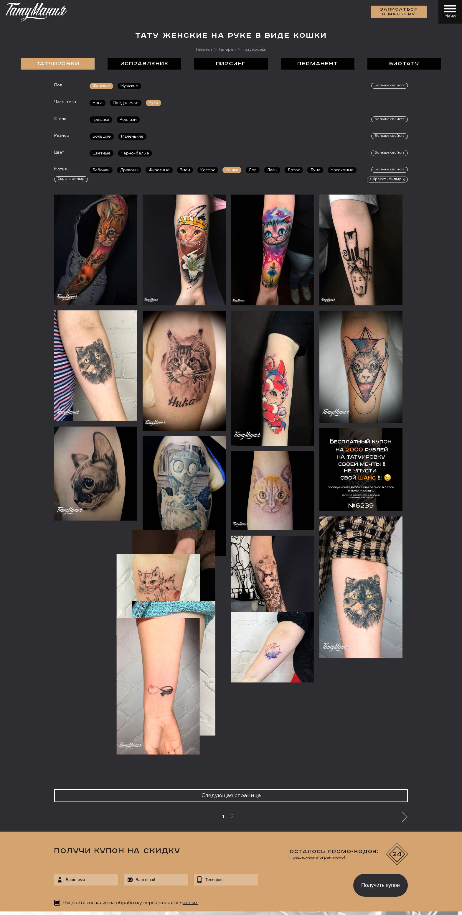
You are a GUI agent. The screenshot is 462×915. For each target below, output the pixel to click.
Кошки (231, 170)
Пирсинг (231, 64)
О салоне (59, 775)
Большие (102, 136)
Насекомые (342, 170)
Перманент (317, 64)
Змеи (185, 170)
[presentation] (301, 655)
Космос (207, 170)
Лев (253, 170)
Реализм (128, 120)
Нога (98, 103)
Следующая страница (231, 567)
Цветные (101, 153)
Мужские (129, 86)
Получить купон (380, 657)
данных (188, 674)
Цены (291, 775)
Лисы (272, 170)
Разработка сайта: (64, 906)
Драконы (129, 170)
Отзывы (244, 775)
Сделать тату (125, 775)
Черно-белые (135, 153)
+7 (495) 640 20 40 (46, 807)
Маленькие (132, 136)
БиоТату (404, 64)
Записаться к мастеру (399, 12)
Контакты (402, 775)
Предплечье (125, 103)
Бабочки (101, 170)
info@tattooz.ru (43, 818)
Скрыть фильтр (71, 179)
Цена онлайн (74, 857)
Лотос (294, 170)
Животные (159, 170)
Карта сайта (23, 906)
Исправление (145, 64)
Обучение (342, 775)
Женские (101, 86)
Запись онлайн (32, 857)
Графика (101, 120)
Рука (153, 103)
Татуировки (58, 64)
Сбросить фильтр (386, 179)
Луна (315, 170)
